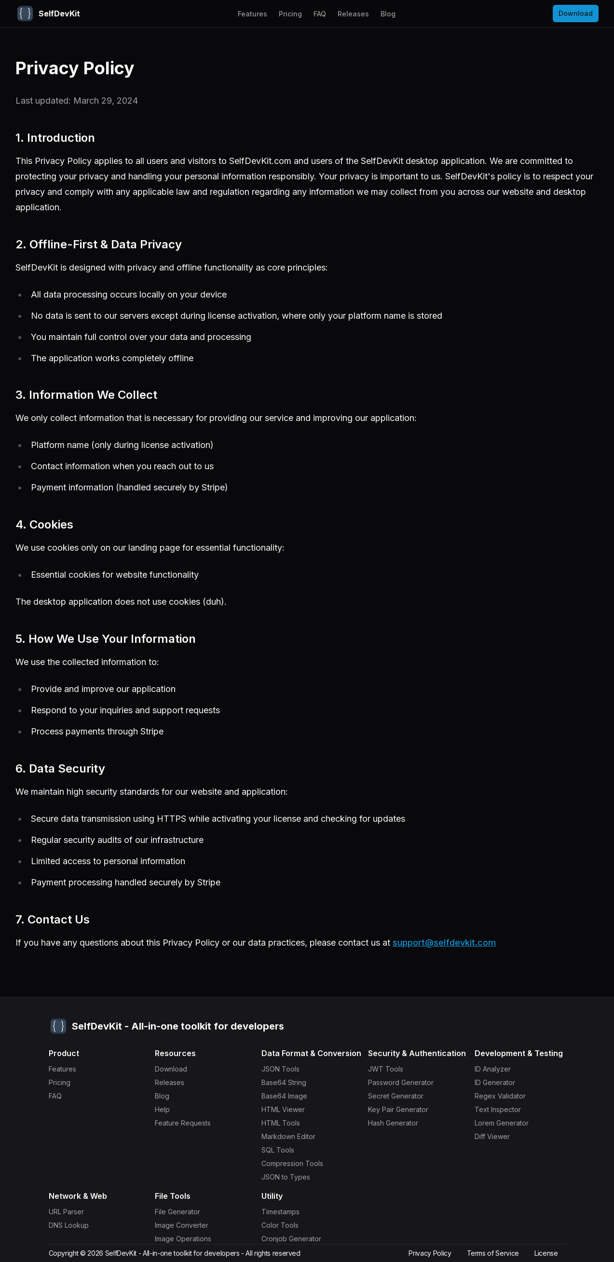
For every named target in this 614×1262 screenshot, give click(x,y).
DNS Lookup (73, 1225)
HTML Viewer (287, 1109)
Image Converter (186, 1225)
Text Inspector (503, 1109)
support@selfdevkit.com (444, 942)
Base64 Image (289, 1096)
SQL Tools (282, 1150)
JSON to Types (290, 1177)
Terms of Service (493, 1253)
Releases (353, 14)
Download (576, 13)
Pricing (290, 14)
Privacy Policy (430, 1253)
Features (252, 14)
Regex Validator (505, 1096)
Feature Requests (187, 1123)
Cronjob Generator (296, 1239)
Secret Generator (400, 1096)
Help (167, 1109)
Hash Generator (398, 1123)
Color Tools (284, 1225)
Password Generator (405, 1082)
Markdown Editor (293, 1136)
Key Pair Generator (403, 1109)
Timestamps (285, 1212)
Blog (388, 14)
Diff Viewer (497, 1136)
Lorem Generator (506, 1123)
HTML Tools (285, 1123)
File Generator (182, 1212)
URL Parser (71, 1212)
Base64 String (288, 1082)
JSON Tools (285, 1069)
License (546, 1253)
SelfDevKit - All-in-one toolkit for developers (172, 1253)
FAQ (320, 14)
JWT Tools (390, 1069)
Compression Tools (297, 1163)
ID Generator (500, 1082)
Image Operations (188, 1239)
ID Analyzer (497, 1069)
